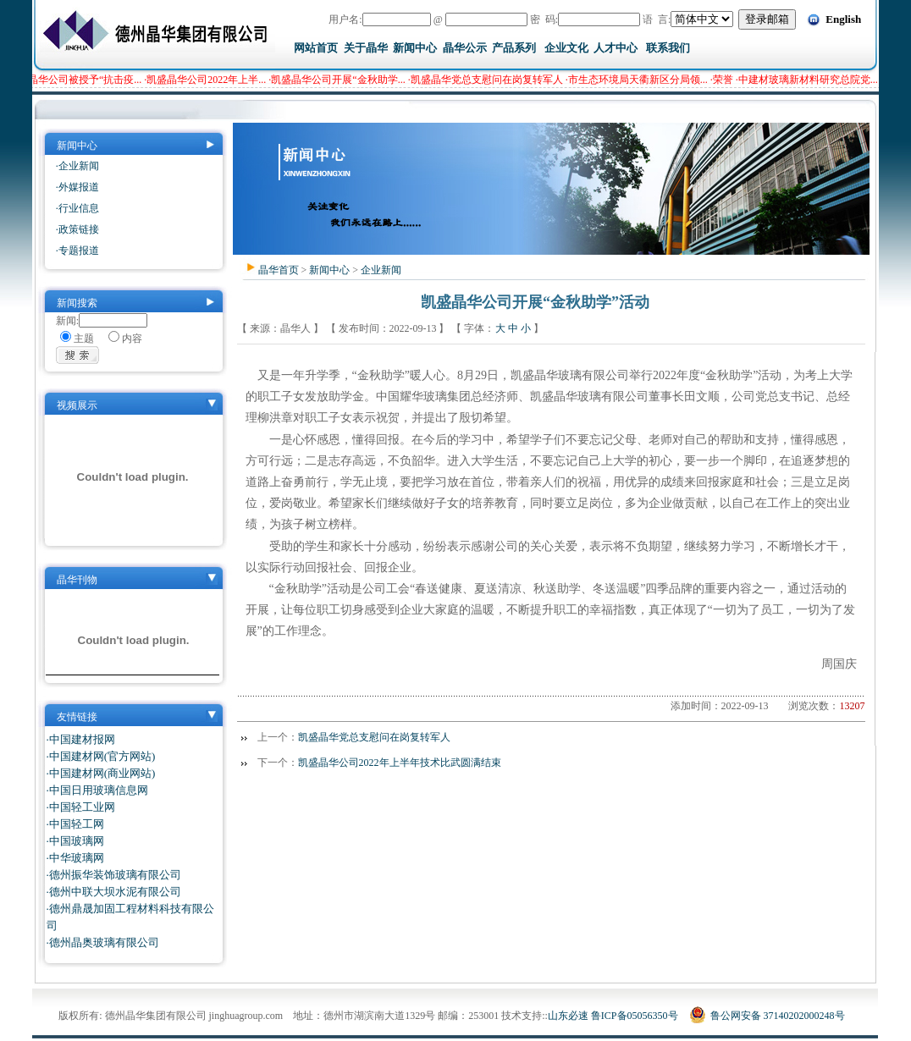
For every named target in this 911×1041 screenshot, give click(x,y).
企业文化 (566, 47)
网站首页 (316, 47)
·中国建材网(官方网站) (101, 756)
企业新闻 (381, 270)
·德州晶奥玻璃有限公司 (103, 942)
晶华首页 (278, 270)
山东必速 (568, 1016)
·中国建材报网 (81, 739)
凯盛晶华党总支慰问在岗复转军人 (374, 737)
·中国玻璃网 (75, 840)
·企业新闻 (77, 166)
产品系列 (514, 47)
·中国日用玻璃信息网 (97, 790)
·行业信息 (77, 208)
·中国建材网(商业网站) (101, 773)
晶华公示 (465, 47)
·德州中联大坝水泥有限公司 (114, 891)
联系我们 (668, 47)
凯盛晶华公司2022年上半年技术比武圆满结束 (399, 762)
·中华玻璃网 (75, 857)
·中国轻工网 (75, 824)
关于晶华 (366, 47)
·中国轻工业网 (81, 807)
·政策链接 (77, 229)
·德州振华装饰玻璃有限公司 (114, 874)
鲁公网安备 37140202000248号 (767, 1016)
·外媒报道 (77, 187)
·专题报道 (77, 250)
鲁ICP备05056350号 (634, 1016)
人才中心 (616, 47)
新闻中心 (415, 47)
